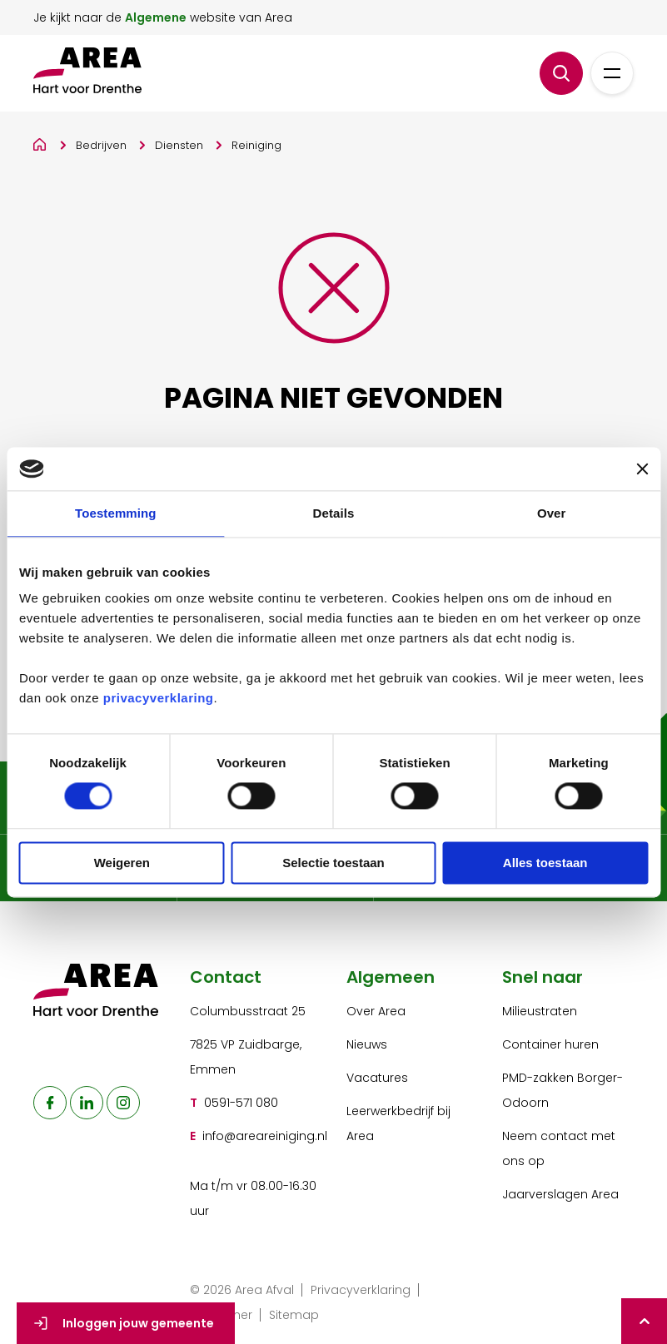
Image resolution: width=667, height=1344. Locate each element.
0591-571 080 (241, 1102)
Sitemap (294, 1315)
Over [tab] (551, 513)
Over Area (376, 1011)
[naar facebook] (50, 1102)
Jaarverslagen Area (560, 1194)
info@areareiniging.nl (264, 1136)
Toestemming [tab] (116, 513)
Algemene (156, 17)
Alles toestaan (545, 862)
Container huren (550, 1044)
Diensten (179, 145)
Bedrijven (101, 145)
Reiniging (256, 145)
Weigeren (122, 862)
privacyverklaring (158, 699)
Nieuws (366, 1044)
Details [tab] (334, 513)
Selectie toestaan (333, 862)
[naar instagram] (123, 1102)
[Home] (40, 142)
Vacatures (377, 1077)
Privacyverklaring (361, 1290)
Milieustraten (539, 1011)
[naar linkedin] (86, 1102)
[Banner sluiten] (642, 468)
